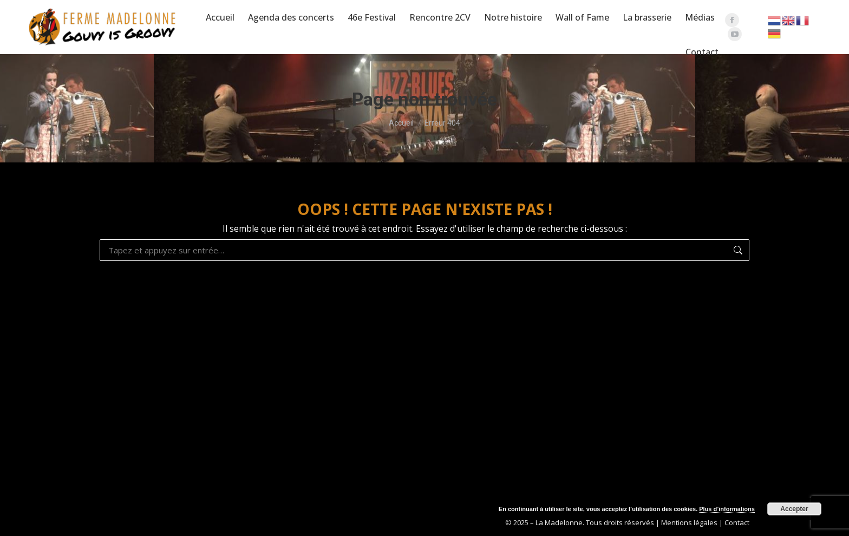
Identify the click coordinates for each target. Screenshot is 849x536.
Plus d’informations (727, 509)
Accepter (794, 509)
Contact (736, 522)
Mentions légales (689, 522)
